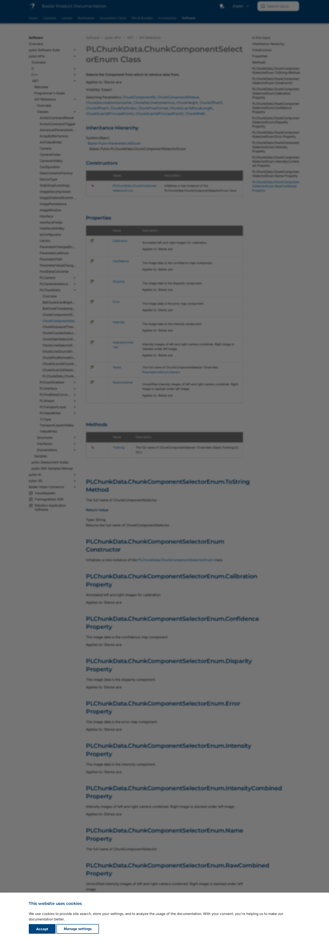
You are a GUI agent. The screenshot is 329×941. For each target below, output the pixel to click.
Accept (42, 929)
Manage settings (78, 929)
